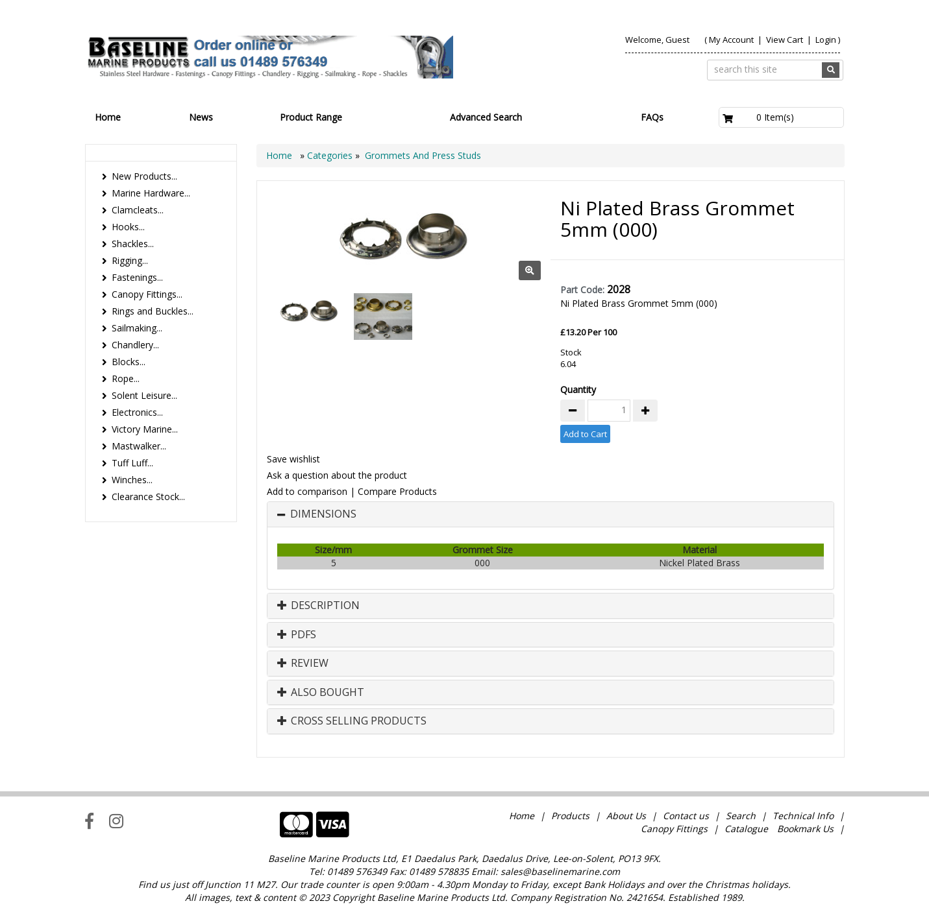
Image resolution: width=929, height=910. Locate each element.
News (201, 117)
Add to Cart (585, 434)
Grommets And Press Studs (423, 155)
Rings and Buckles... (152, 311)
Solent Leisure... (144, 395)
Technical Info (803, 815)
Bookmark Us (805, 828)
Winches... (132, 479)
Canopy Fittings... (147, 294)
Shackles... (133, 243)
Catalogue (746, 828)
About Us (626, 815)
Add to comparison (307, 491)
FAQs (652, 117)
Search (742, 815)
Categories (331, 155)
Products (570, 815)
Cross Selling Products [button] (352, 721)
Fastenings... (137, 277)
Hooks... (128, 227)
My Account (731, 39)
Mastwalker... (139, 446)
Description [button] (318, 606)
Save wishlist (293, 459)
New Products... (144, 176)
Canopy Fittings (674, 828)
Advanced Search (486, 117)
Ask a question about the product (337, 475)
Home (108, 117)
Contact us (686, 815)
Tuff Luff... (132, 463)
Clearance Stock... (148, 496)
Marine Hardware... (151, 193)
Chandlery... (135, 345)
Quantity (578, 389)
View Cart (785, 39)
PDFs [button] (296, 635)
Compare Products (397, 491)
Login (825, 39)
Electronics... (137, 412)
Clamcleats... (138, 210)
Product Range (311, 117)
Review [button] (302, 663)
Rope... (126, 378)
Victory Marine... (145, 429)
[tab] (550, 514)
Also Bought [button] (320, 693)
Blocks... (128, 361)
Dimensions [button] (323, 514)
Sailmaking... (137, 328)
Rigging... (130, 260)
